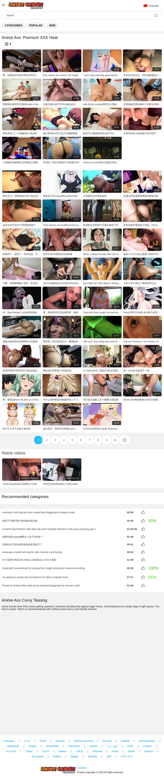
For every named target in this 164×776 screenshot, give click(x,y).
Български (37, 738)
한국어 (45, 733)
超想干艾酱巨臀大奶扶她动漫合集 (19, 520)
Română (60, 722)
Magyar (74, 738)
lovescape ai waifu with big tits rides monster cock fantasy (32, 551)
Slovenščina (52, 728)
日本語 (79, 733)
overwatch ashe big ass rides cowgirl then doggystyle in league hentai (38, 512)
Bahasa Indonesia (83, 722)
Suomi (115, 733)
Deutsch (148, 733)
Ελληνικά (97, 733)
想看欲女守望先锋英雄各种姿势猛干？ (22, 544)
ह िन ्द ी (126, 738)
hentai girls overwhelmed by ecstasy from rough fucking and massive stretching (43, 567)
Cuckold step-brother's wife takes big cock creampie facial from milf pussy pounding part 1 (49, 529)
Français (147, 728)
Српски (93, 728)
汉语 (109, 738)
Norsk (130, 728)
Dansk (131, 733)
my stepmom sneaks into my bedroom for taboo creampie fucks (35, 576)
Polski (43, 722)
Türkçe (28, 733)
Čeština (57, 738)
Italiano (62, 733)
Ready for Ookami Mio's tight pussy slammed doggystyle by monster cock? (41, 584)
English (32, 728)
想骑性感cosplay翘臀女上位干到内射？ (22, 536)
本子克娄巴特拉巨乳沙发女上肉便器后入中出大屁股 (29, 559)
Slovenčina (74, 728)
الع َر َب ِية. (112, 728)
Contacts (82, 759)
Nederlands (13, 728)
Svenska (92, 738)
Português (9, 722)
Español (125, 722)
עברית (27, 722)
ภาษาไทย (11, 733)
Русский (107, 722)
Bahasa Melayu (147, 722)
